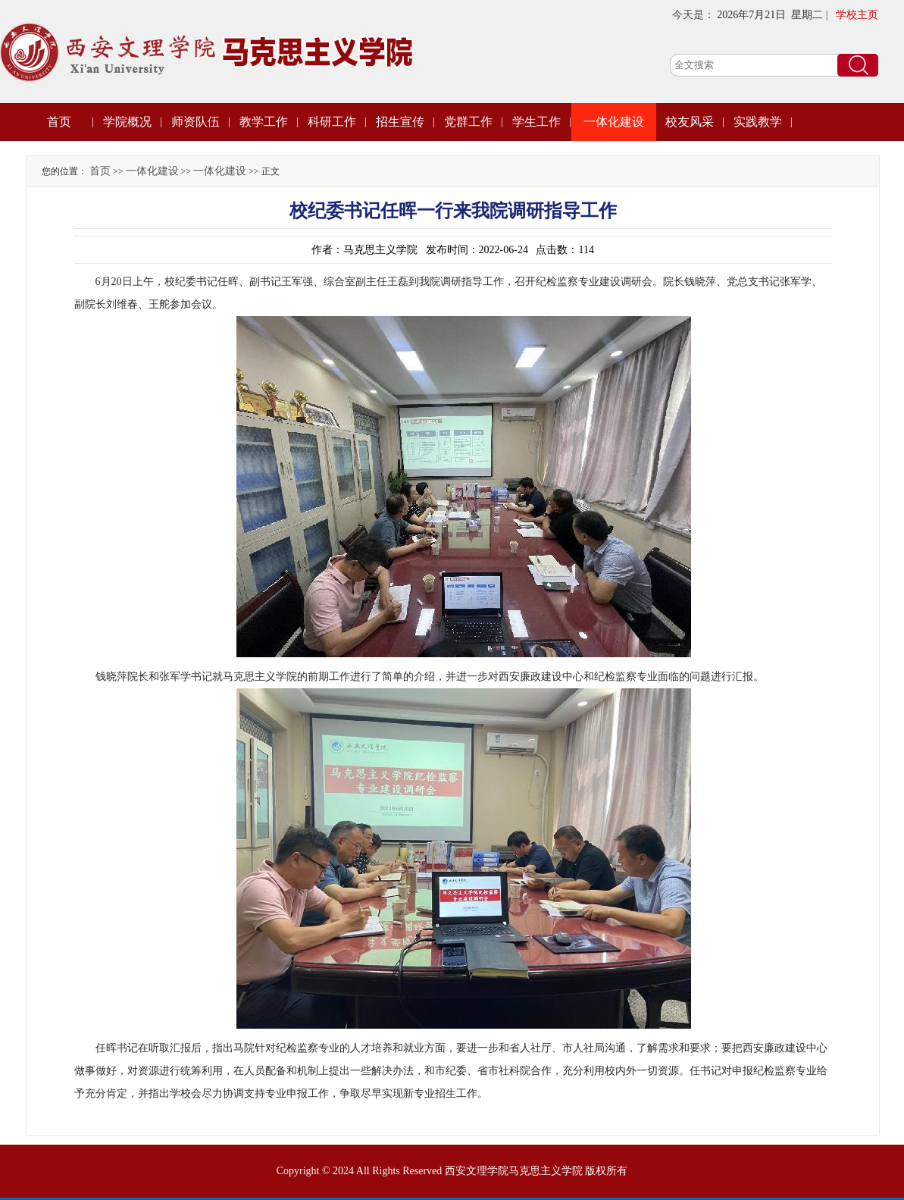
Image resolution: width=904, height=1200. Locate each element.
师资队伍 (195, 121)
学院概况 (127, 121)
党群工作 (468, 121)
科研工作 (332, 121)
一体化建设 (613, 121)
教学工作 (263, 121)
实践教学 (758, 121)
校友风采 (689, 121)
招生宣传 (400, 121)
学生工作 (536, 121)
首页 (59, 121)
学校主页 (857, 14)
